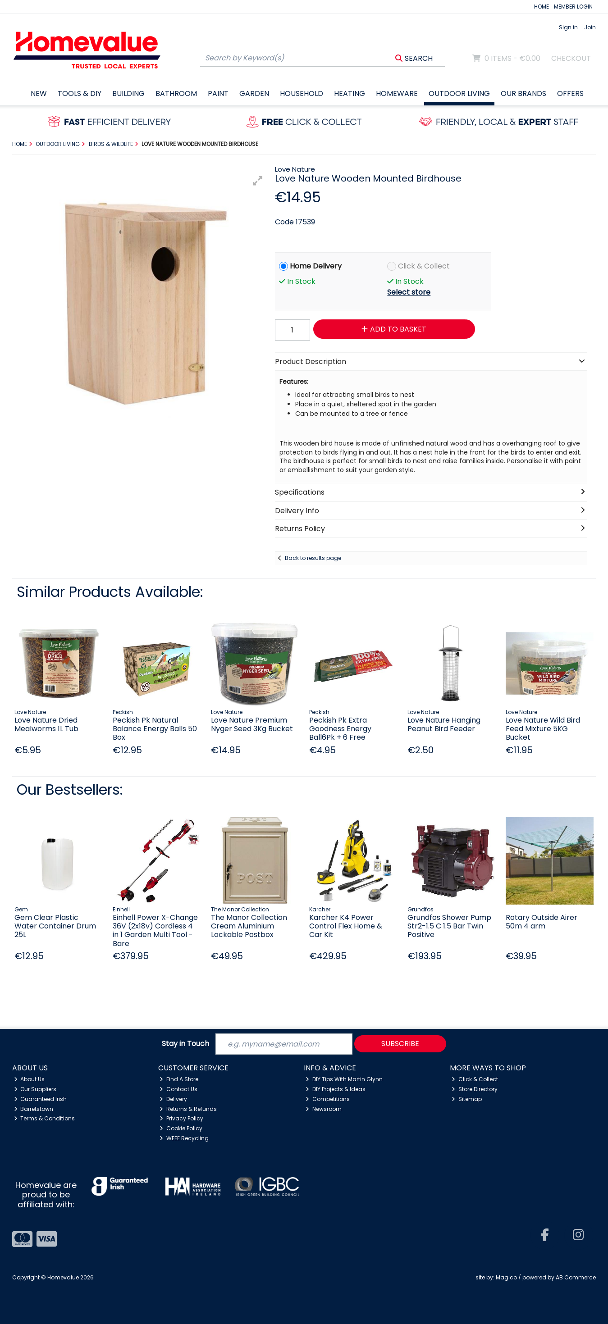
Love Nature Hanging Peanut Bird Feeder (443, 724)
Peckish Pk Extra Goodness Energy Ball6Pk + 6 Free (340, 728)
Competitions (328, 1099)
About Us (29, 1079)
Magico (506, 1277)
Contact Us (178, 1089)
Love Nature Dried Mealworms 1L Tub (46, 724)
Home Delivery (316, 266)
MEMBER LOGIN (573, 6)
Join (590, 27)
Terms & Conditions (44, 1118)
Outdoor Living (459, 93)
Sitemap (467, 1099)
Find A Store (179, 1079)
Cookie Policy (181, 1128)
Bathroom (176, 93)
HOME (541, 6)
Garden (254, 93)
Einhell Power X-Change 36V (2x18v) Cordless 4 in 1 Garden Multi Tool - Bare (155, 930)
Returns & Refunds (188, 1109)
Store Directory (475, 1089)
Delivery (173, 1099)
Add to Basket (393, 329)
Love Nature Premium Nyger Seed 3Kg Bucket (252, 724)
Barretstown (34, 1109)
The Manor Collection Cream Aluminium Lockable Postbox (249, 926)
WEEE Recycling (184, 1138)
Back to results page (313, 558)
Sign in (568, 27)
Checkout (571, 58)
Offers (570, 93)
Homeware (397, 93)
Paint (218, 93)
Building (128, 93)
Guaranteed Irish (40, 1099)
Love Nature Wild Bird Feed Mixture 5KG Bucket (543, 728)
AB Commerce (576, 1277)
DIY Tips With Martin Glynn (344, 1079)
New (39, 93)
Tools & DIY (79, 93)
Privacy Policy (181, 1118)
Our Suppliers (35, 1089)
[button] (258, 180)
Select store (408, 292)
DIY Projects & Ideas (336, 1089)
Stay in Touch (185, 1044)
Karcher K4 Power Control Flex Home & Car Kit (345, 926)
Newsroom (324, 1109)
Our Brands (523, 93)
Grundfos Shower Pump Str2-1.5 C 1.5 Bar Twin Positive (449, 926)
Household (301, 93)
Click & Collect (424, 266)
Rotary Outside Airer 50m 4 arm (541, 921)
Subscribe (400, 1043)
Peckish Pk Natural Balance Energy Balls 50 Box (155, 728)
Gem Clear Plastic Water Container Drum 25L (55, 926)
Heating (349, 93)
